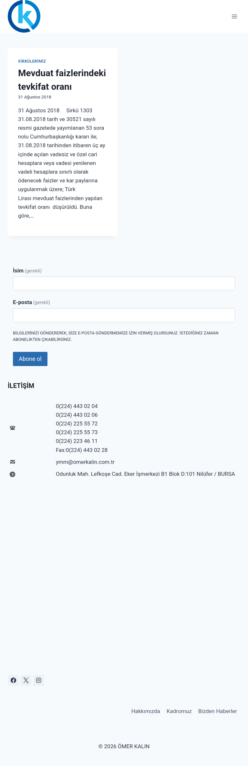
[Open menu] (234, 16)
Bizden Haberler (217, 711)
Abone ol (30, 358)
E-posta (31, 302)
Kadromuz (179, 711)
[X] (25, 680)
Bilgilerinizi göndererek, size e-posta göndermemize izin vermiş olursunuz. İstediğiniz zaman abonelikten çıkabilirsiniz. (116, 336)
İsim (27, 270)
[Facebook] (13, 680)
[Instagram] (38, 680)
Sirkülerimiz (32, 61)
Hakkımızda (145, 711)
